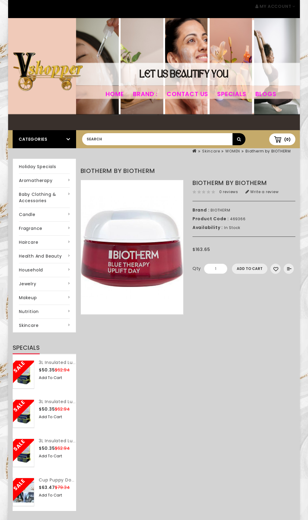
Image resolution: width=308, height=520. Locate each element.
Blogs (265, 94)
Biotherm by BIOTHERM (268, 151)
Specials (231, 94)
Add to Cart (50, 378)
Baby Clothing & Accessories (37, 197)
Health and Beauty (40, 256)
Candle (27, 214)
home (115, 94)
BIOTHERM (220, 210)
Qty (196, 268)
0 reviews (228, 191)
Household (31, 270)
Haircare (28, 242)
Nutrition (29, 312)
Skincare (211, 151)
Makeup (28, 298)
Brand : (145, 94)
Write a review (262, 191)
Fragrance (30, 228)
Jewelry (27, 284)
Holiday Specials (37, 167)
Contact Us (187, 94)
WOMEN (232, 151)
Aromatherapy (36, 180)
